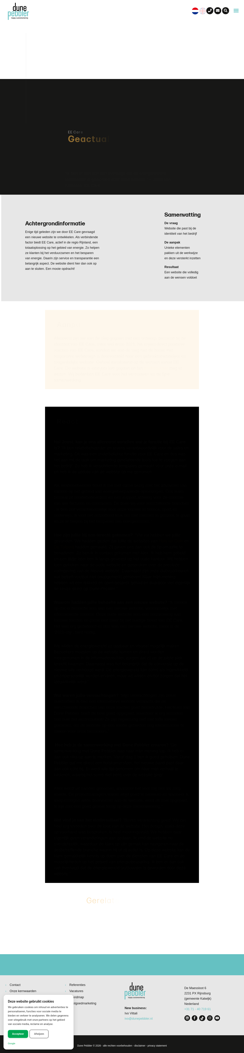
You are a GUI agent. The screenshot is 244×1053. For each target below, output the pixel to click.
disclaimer (139, 1045)
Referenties (77, 985)
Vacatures (76, 991)
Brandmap (76, 997)
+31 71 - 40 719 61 (197, 1009)
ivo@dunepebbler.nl (138, 1018)
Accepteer (18, 1033)
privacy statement (157, 1045)
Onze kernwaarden (23, 991)
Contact (15, 985)
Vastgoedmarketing (82, 1003)
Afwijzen (39, 1033)
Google (11, 1043)
